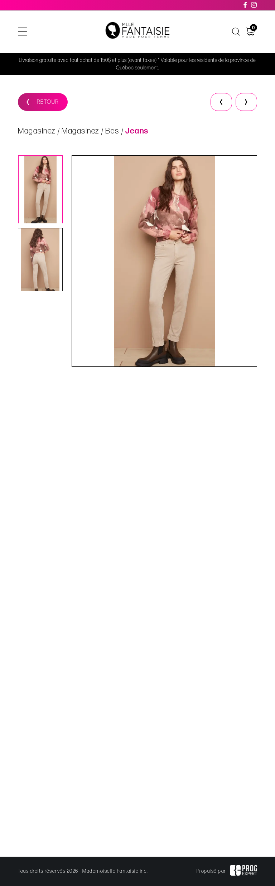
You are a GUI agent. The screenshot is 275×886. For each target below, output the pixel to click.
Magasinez (37, 132)
